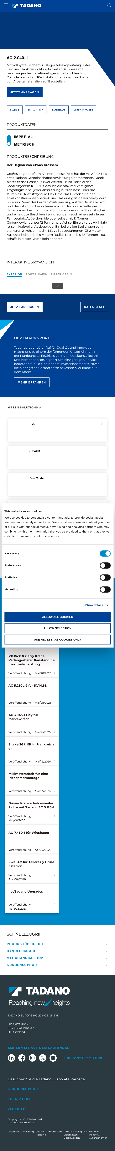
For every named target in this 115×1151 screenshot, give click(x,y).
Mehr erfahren (32, 382)
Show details (94, 605)
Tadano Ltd (35, 1119)
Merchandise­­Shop (25, 958)
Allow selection (57, 628)
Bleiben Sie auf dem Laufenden (39, 1047)
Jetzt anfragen (24, 92)
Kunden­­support (23, 965)
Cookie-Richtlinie (41, 1133)
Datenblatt (94, 307)
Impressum (55, 1131)
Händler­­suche (21, 951)
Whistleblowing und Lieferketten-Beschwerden (75, 1134)
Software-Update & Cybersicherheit (98, 1134)
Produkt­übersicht (26, 944)
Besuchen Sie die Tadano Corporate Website (46, 1079)
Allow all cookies (57, 616)
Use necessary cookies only (57, 639)
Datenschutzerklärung (21, 1131)
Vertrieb (17, 1109)
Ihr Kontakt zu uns (83, 1058)
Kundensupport (24, 1089)
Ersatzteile (20, 1099)
